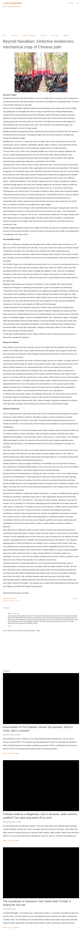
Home (4, 35)
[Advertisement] (41, 21)
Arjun (9, 613)
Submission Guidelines (29, 35)
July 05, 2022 (15, 613)
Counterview (12, 3)
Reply (10, 626)
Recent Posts (55, 35)
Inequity (12, 601)
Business (6, 601)
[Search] (70, 3)
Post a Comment (13, 753)
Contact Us (43, 35)
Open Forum (14, 35)
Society (18, 601)
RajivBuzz (66, 35)
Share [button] (75, 598)
